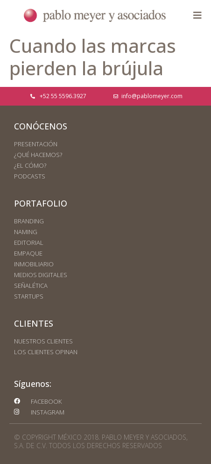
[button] (197, 15)
